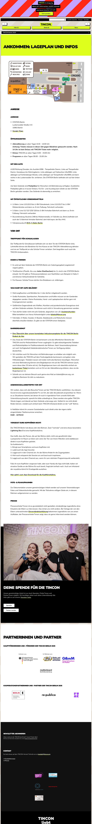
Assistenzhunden (68, 312)
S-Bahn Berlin (37, 223)
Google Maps (18, 131)
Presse (80, 20)
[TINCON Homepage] (46, 24)
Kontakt (86, 20)
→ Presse (6, 761)
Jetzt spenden (46, 14)
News (76, 28)
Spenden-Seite (26, 597)
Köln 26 (16, 28)
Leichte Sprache (72, 20)
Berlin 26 (46, 28)
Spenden (9, 605)
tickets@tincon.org (58, 314)
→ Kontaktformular (9, 759)
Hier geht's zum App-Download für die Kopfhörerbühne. (33, 475)
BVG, (29, 223)
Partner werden (11, 610)
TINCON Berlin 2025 (9, 33)
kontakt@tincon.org (44, 754)
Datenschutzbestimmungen (31, 738)
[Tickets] (4, 24)
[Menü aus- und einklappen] (87, 24)
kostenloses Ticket (20, 368)
